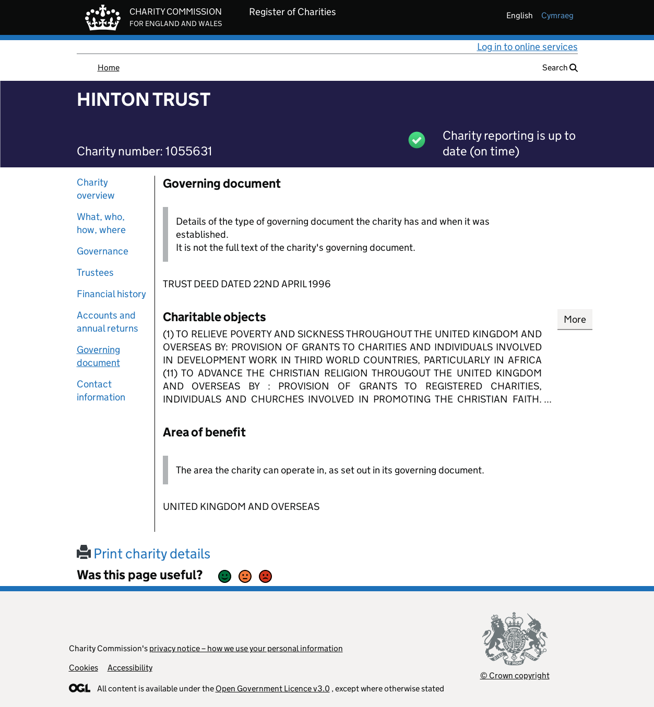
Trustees (95, 272)
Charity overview (96, 188)
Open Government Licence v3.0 (273, 688)
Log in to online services (527, 47)
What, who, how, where (101, 223)
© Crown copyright (515, 675)
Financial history (111, 294)
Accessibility (130, 668)
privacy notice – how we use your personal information (246, 648)
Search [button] (560, 67)
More (575, 319)
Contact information (101, 390)
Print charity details (143, 553)
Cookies (83, 668)
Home (109, 67)
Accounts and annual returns (107, 321)
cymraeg (557, 15)
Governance (102, 251)
